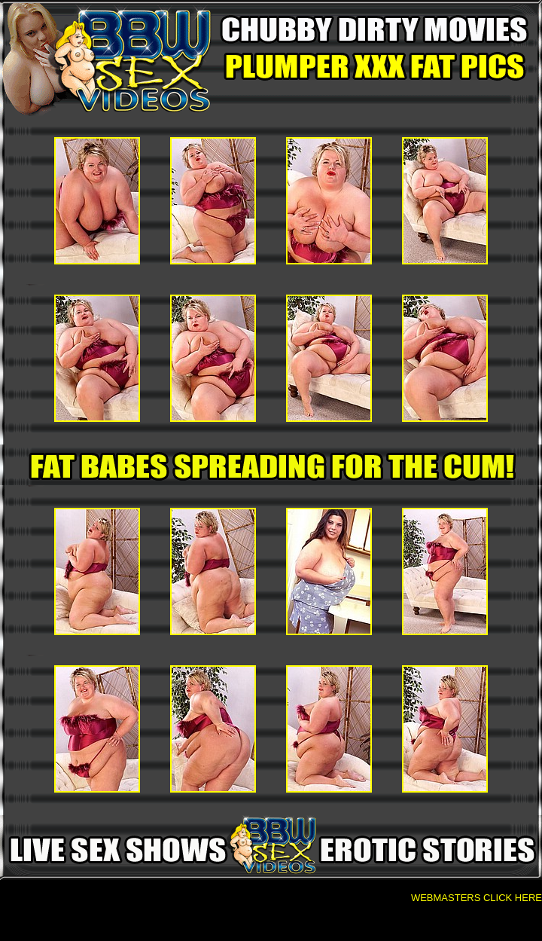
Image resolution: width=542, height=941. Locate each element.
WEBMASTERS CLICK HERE (476, 897)
